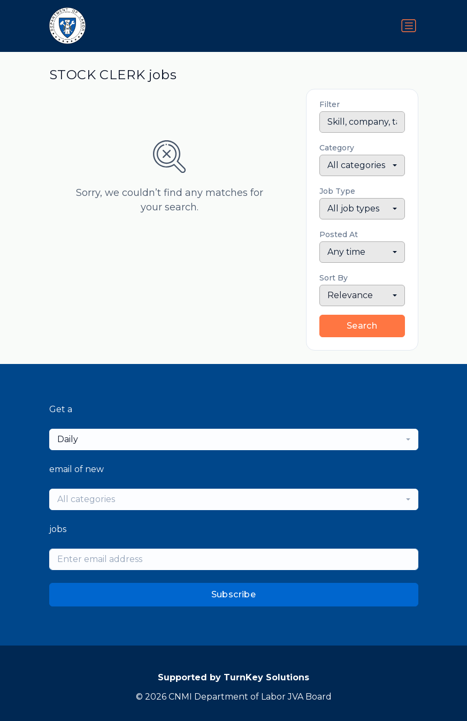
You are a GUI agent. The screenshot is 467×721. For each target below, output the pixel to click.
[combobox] (362, 165)
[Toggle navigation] (408, 25)
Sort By (333, 278)
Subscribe (233, 594)
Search (362, 326)
